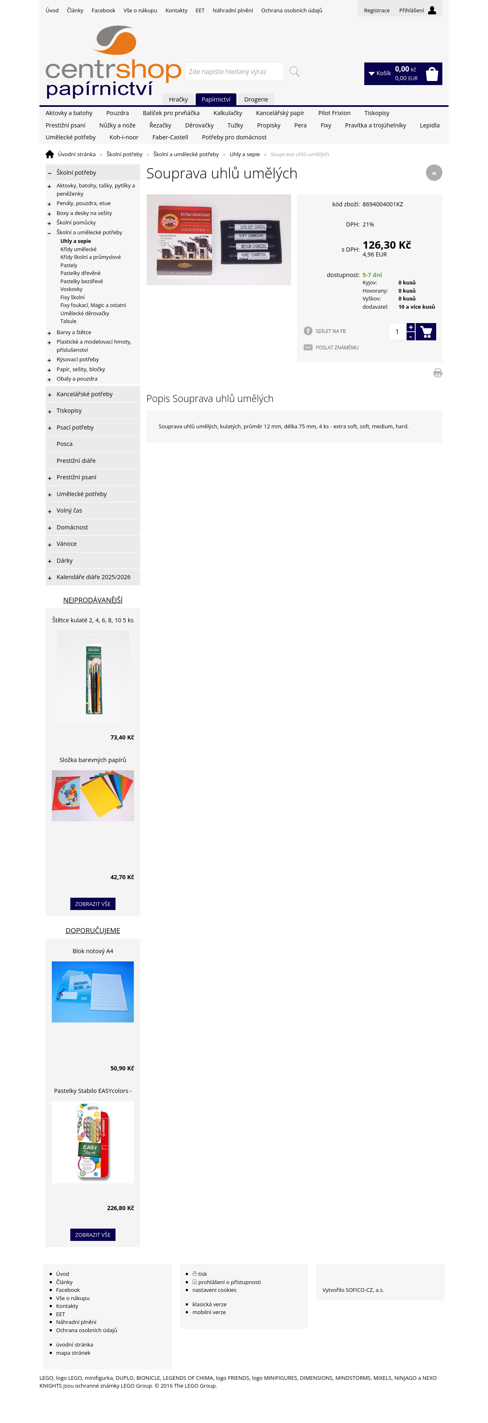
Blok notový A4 (93, 951)
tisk (203, 1273)
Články (75, 10)
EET (200, 10)
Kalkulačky (227, 113)
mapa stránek (73, 1352)
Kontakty (176, 10)
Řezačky (160, 125)
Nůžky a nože (117, 125)
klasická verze (209, 1304)
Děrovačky (199, 125)
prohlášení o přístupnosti (230, 1282)
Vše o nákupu (140, 10)
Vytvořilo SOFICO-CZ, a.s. (353, 1290)
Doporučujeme (93, 930)
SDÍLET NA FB (331, 331)
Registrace (377, 10)
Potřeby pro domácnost (234, 137)
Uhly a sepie (245, 154)
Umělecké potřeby (71, 137)
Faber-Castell (170, 137)
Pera (300, 125)
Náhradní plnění (233, 10)
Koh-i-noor (124, 137)
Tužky (235, 125)
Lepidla (429, 125)
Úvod (52, 10)
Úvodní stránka (77, 154)
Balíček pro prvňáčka (171, 113)
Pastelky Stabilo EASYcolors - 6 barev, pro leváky (93, 1092)
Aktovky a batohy (69, 113)
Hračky (178, 99)
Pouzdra (117, 113)
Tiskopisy (377, 113)
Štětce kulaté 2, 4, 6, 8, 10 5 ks (93, 620)
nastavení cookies (214, 1290)
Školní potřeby (124, 154)
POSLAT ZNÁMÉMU (337, 347)
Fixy (326, 125)
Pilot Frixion (334, 113)
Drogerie (256, 99)
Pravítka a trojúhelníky (375, 125)
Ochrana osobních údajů (291, 10)
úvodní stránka (74, 1344)
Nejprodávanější (93, 600)
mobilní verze (209, 1312)
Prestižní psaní (66, 125)
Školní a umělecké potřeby (186, 154)
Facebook (104, 10)
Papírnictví (216, 99)
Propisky (268, 125)
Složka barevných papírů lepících (93, 761)
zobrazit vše (93, 904)
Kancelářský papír (280, 113)
